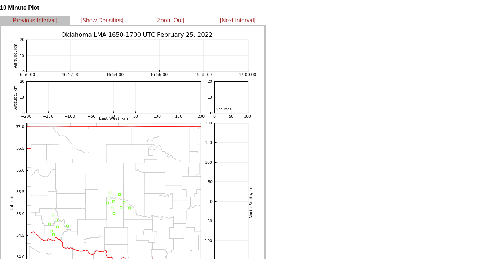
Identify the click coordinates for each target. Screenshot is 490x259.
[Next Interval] (238, 20)
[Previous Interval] (34, 20)
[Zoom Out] (170, 20)
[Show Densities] (102, 20)
